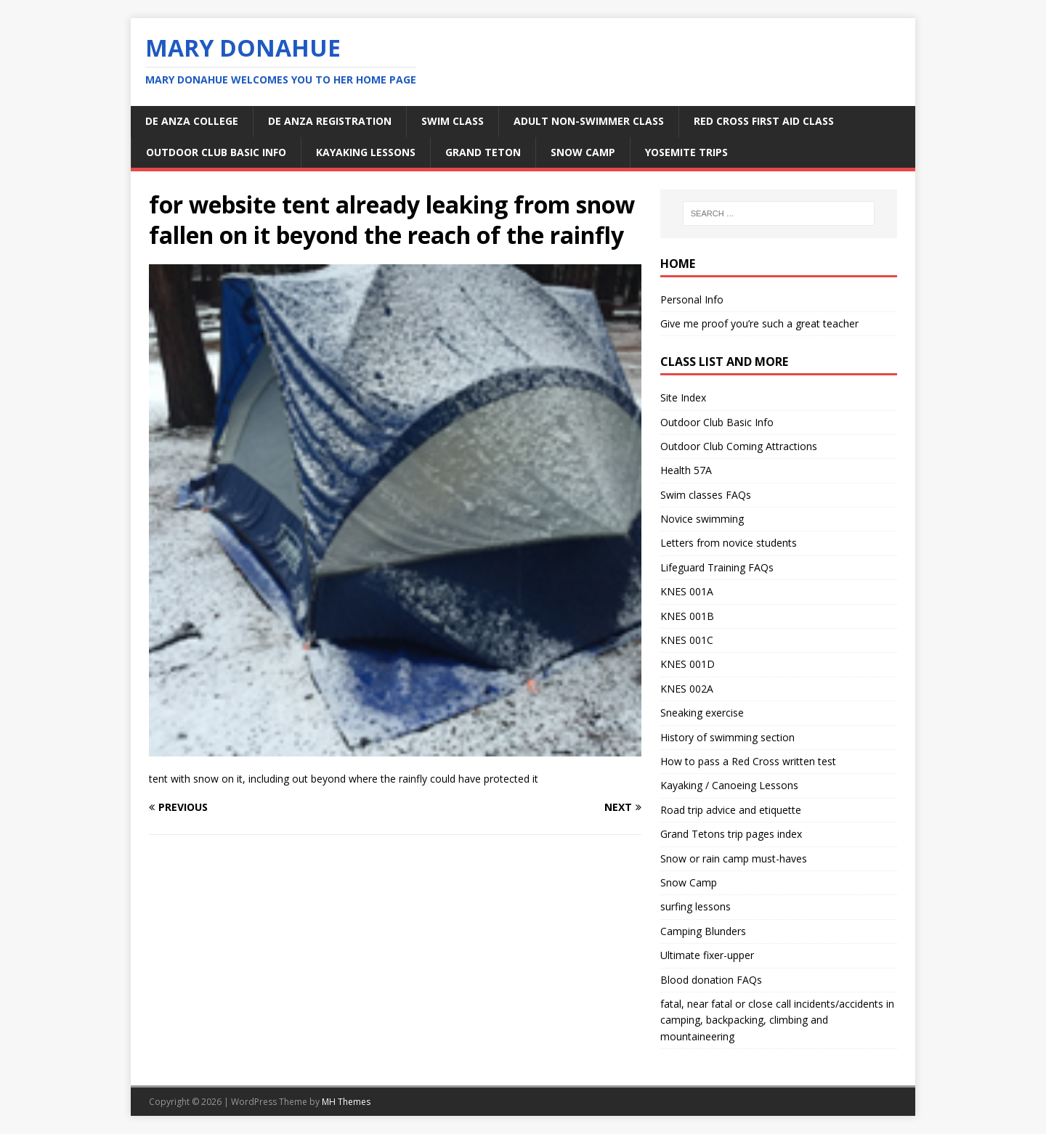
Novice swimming (702, 519)
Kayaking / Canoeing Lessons (729, 785)
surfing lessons (695, 906)
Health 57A (686, 470)
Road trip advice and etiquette (730, 810)
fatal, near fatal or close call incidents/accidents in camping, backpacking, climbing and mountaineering (777, 1020)
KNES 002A (686, 689)
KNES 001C (686, 640)
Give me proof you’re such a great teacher (759, 323)
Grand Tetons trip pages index (731, 834)
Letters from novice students (728, 543)
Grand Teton (483, 152)
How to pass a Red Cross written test (748, 761)
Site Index (683, 397)
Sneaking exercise (702, 712)
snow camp (583, 152)
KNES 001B (687, 616)
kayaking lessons (365, 152)
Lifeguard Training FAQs (717, 567)
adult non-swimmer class (589, 121)
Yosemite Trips (686, 152)
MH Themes (346, 1102)
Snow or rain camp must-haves (733, 858)
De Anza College (191, 121)
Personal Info (691, 299)
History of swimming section (727, 737)
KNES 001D (687, 664)
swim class (452, 121)
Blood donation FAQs (711, 980)
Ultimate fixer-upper (707, 955)
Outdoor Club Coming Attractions (738, 446)
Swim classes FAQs (705, 495)
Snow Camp (688, 882)
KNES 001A (686, 591)
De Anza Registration (330, 121)
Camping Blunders (703, 931)
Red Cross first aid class (764, 121)
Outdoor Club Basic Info (216, 152)
